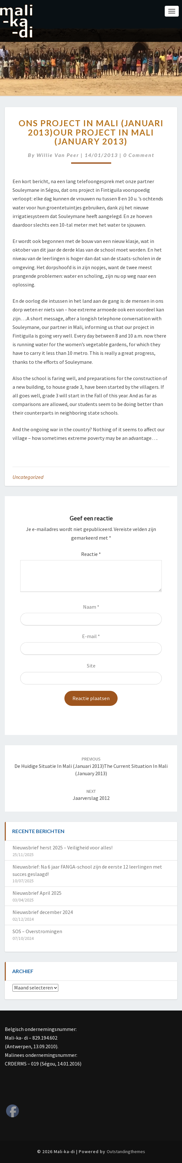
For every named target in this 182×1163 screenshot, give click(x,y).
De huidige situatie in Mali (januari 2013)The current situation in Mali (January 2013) (91, 766)
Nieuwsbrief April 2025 (37, 893)
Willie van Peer (58, 155)
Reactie (91, 554)
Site (91, 665)
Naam (91, 607)
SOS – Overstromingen (37, 931)
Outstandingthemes (126, 1151)
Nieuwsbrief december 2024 (42, 912)
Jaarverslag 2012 (91, 794)
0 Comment (138, 155)
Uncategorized (28, 477)
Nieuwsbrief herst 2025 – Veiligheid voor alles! (62, 847)
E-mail (91, 636)
